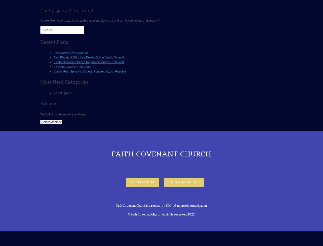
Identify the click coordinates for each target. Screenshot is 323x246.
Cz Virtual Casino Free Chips (72, 66)
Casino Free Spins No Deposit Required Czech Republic (90, 71)
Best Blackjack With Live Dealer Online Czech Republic (89, 57)
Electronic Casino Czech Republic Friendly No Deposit (89, 62)
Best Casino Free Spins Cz (71, 53)
